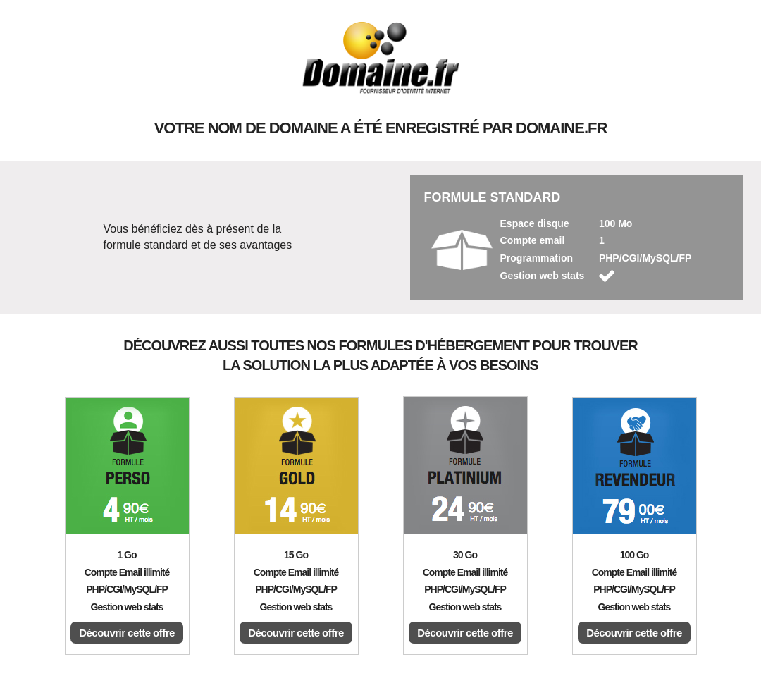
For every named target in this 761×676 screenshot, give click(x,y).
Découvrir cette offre (127, 633)
